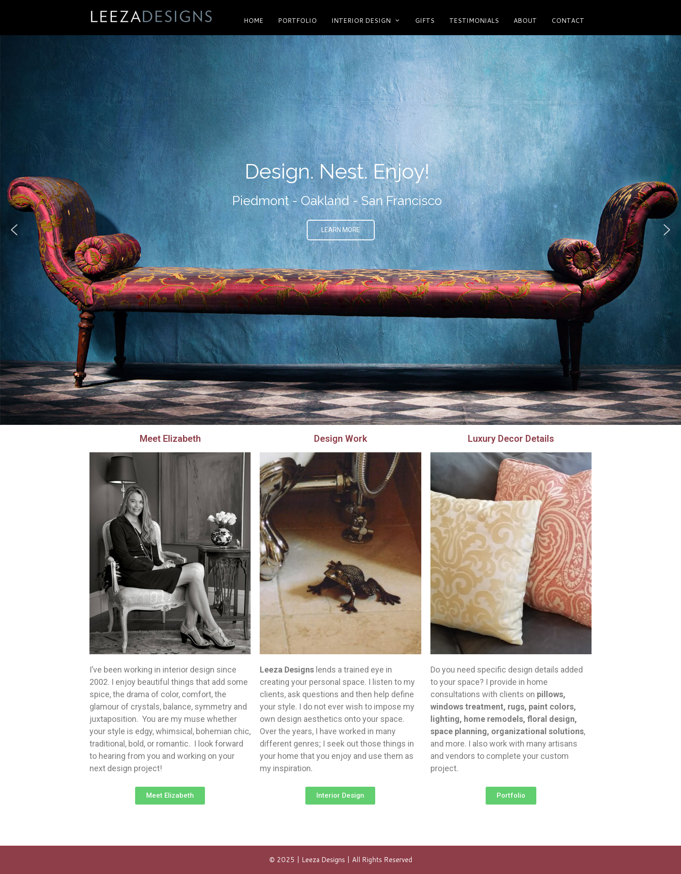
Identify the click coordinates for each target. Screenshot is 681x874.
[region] (340, 230)
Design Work (340, 438)
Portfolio (297, 20)
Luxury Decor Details (511, 438)
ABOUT (525, 20)
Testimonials (474, 20)
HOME (253, 20)
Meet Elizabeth (170, 438)
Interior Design (369, 20)
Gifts (425, 20)
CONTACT (567, 20)
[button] (14, 229)
